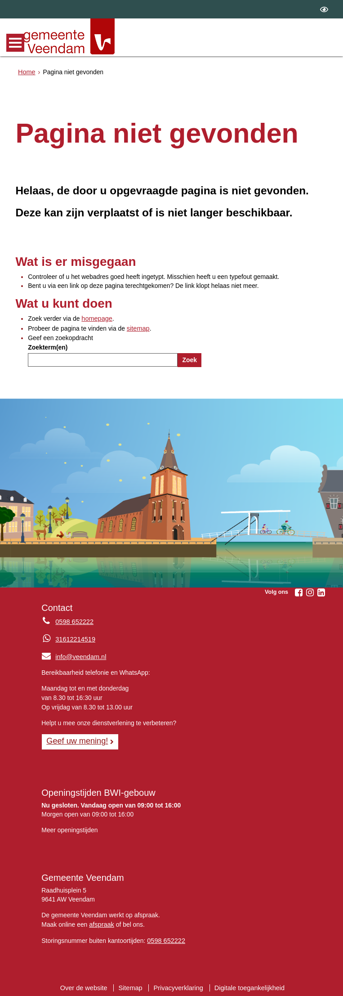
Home (26, 71)
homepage (96, 318)
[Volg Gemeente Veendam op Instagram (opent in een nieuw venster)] (310, 592)
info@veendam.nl (72, 655)
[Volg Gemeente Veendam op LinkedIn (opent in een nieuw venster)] (321, 592)
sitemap (138, 328)
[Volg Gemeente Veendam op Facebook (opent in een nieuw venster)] (299, 592)
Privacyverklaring (178, 984)
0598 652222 (165, 938)
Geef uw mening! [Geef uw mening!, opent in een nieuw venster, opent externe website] (75, 739)
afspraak (101, 922)
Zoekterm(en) (47, 346)
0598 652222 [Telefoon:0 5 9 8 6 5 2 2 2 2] (73, 620)
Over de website (86, 984)
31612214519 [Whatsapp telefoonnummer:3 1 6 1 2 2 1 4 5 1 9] (74, 638)
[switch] (324, 9)
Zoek (189, 359)
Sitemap (131, 984)
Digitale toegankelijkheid (247, 984)
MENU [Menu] (15, 43)
